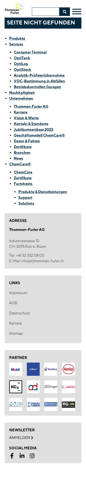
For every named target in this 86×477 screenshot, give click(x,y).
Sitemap (16, 333)
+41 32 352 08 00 (30, 255)
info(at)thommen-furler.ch (43, 261)
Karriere (15, 323)
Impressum (18, 293)
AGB (13, 303)
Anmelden (21, 437)
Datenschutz (19, 313)
